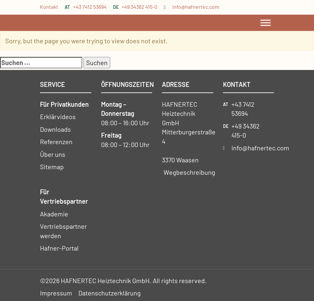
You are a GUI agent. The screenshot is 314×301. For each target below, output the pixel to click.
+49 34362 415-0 (139, 7)
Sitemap (52, 167)
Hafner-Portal (59, 248)
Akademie (54, 214)
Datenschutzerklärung (109, 293)
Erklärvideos (58, 116)
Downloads (55, 129)
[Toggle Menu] (265, 23)
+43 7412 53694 (90, 7)
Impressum (56, 293)
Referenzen (56, 141)
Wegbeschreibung (189, 172)
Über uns (52, 154)
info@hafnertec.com (195, 7)
